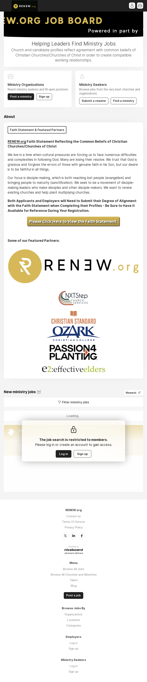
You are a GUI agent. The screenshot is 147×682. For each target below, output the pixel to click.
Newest (131, 392)
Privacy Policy (74, 527)
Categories (73, 625)
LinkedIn (73, 536)
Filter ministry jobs (75, 402)
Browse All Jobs (73, 569)
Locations (73, 620)
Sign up (44, 96)
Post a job (73, 595)
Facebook (81, 536)
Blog (74, 586)
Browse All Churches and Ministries (74, 574)
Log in (63, 454)
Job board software (73, 553)
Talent (73, 580)
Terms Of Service (73, 522)
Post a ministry (21, 96)
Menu (7, 6)
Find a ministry (123, 101)
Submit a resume (94, 101)
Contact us (73, 516)
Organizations (73, 614)
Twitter (65, 536)
